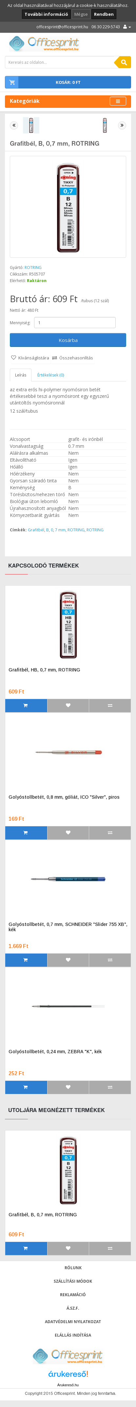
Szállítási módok (73, 1281)
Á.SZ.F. (73, 1308)
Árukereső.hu (68, 1385)
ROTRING (33, 267)
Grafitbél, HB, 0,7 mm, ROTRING (44, 669)
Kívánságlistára (33, 358)
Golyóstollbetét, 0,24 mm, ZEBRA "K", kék (55, 1051)
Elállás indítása (73, 1335)
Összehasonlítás (76, 358)
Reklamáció (73, 1295)
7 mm (60, 530)
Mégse (81, 14)
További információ (46, 14)
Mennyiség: (20, 323)
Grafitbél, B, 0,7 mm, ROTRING (43, 1214)
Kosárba (68, 340)
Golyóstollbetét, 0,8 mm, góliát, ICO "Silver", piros (64, 797)
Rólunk (73, 1268)
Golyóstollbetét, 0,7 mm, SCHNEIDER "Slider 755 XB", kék (68, 927)
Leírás (20, 375)
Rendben (104, 14)
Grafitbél (36, 530)
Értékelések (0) (50, 375)
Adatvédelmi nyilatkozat (73, 1321)
